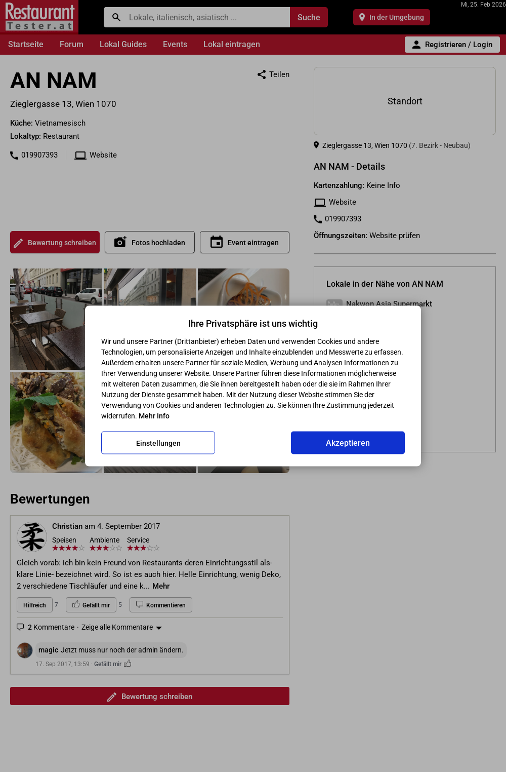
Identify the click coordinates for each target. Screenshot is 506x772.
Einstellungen (158, 443)
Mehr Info (154, 416)
